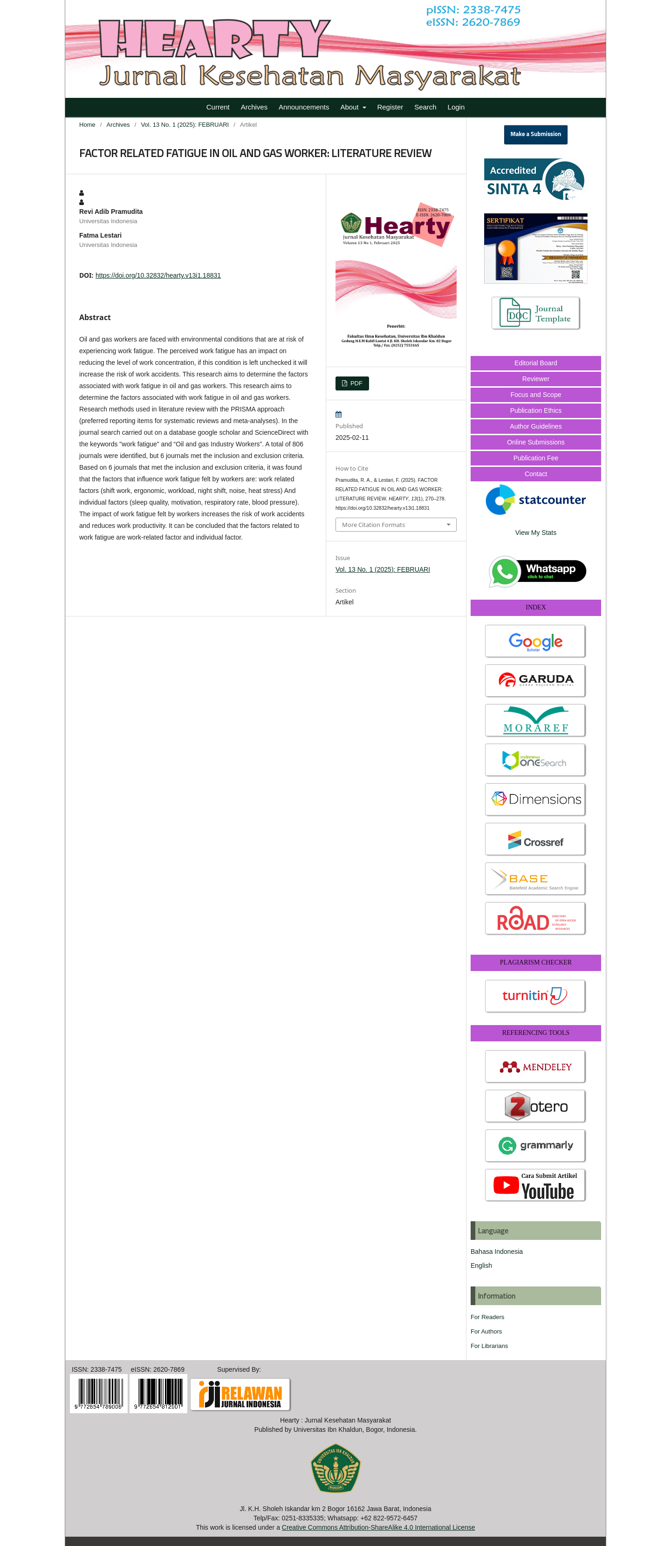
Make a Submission (536, 134)
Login (456, 107)
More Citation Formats (373, 524)
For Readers (487, 1316)
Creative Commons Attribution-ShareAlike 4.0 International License (378, 1527)
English (481, 1265)
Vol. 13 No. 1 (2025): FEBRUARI (185, 124)
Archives (254, 107)
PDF (356, 383)
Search (425, 107)
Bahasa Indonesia (497, 1251)
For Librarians (489, 1345)
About (350, 107)
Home (87, 124)
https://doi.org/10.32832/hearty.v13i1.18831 (158, 275)
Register (390, 107)
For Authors (486, 1331)
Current (218, 107)
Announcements (304, 107)
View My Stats (535, 532)
